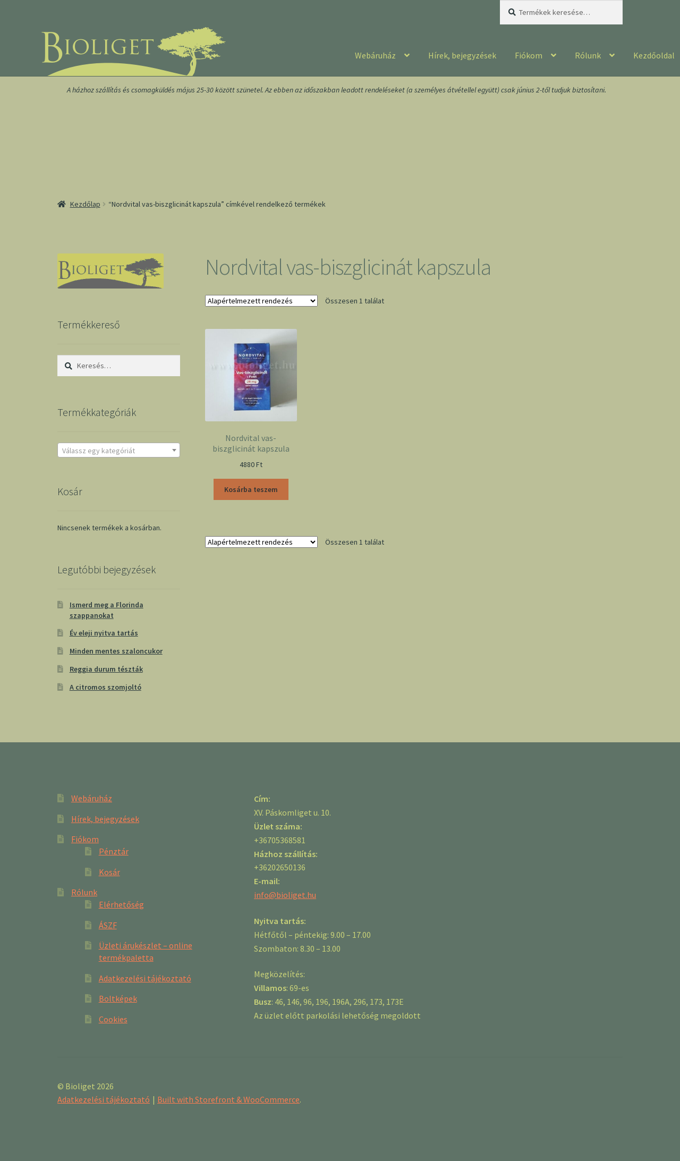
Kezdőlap (85, 204)
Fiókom (528, 55)
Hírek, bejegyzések (462, 55)
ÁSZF (108, 925)
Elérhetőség (121, 904)
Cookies (113, 1019)
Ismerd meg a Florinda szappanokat (106, 610)
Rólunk (588, 55)
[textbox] (119, 450)
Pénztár (114, 851)
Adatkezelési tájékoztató (145, 978)
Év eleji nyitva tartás (104, 633)
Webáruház (375, 55)
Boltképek (118, 998)
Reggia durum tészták (106, 669)
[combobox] (118, 450)
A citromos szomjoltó (105, 687)
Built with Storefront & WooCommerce (228, 1099)
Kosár (109, 872)
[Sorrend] (261, 301)
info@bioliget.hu (285, 894)
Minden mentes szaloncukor (116, 651)
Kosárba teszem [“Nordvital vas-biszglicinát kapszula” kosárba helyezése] (251, 489)
